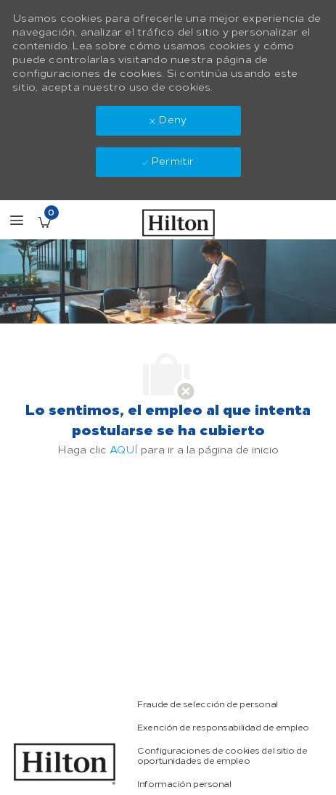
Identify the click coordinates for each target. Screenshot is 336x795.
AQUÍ (124, 450)
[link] (207, 704)
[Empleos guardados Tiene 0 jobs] (44, 222)
